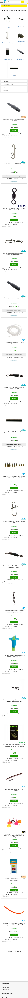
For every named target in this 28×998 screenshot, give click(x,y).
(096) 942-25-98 (5, 987)
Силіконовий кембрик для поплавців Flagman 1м (14, 343)
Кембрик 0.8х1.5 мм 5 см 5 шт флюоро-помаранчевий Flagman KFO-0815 (14, 924)
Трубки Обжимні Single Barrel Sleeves (14, 432)
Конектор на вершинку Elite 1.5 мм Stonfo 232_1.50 (14, 119)
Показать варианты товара (14, 176)
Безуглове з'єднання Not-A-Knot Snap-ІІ (14, 163)
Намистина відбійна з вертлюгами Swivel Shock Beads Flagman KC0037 (14, 477)
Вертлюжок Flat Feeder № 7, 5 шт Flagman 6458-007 (14, 790)
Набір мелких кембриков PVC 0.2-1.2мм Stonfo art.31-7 (14, 879)
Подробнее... (14, 181)
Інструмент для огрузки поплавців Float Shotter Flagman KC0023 (14, 656)
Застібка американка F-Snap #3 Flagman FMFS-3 (14, 522)
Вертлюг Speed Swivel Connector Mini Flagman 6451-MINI (14, 388)
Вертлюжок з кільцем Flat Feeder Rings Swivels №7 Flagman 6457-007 (14, 700)
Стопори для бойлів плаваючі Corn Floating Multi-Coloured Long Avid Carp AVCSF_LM (14, 835)
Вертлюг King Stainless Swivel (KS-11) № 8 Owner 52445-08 (14, 209)
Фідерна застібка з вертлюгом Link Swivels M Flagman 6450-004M (14, 611)
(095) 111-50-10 (5, 989)
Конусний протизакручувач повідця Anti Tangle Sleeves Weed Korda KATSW (14, 745)
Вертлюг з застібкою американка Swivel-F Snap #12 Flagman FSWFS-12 (14, 254)
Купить (14, 130)
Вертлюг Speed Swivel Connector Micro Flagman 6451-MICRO (14, 566)
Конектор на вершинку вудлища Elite (14, 297)
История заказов (6, 996)
